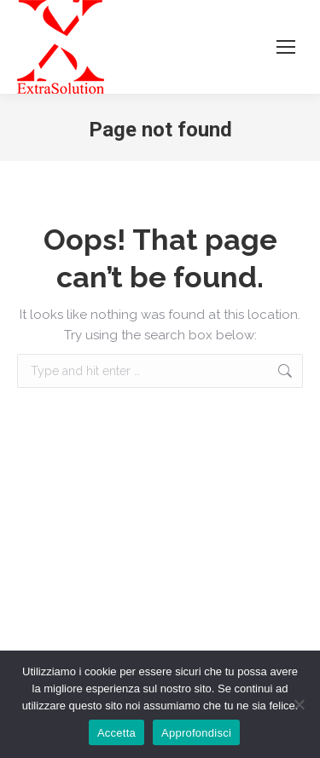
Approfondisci (196, 732)
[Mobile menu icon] (286, 47)
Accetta (116, 732)
